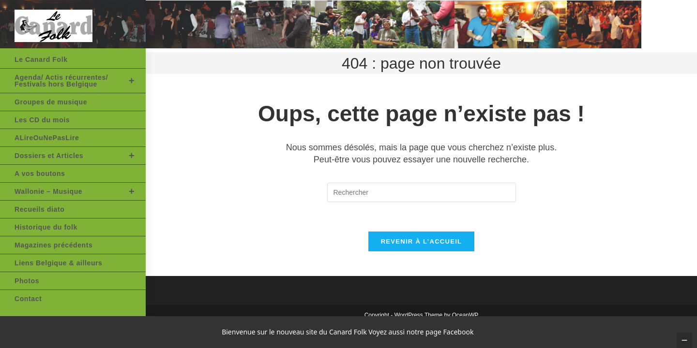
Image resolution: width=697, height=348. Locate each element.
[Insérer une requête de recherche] (421, 192)
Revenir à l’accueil (421, 241)
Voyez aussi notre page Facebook (420, 331)
